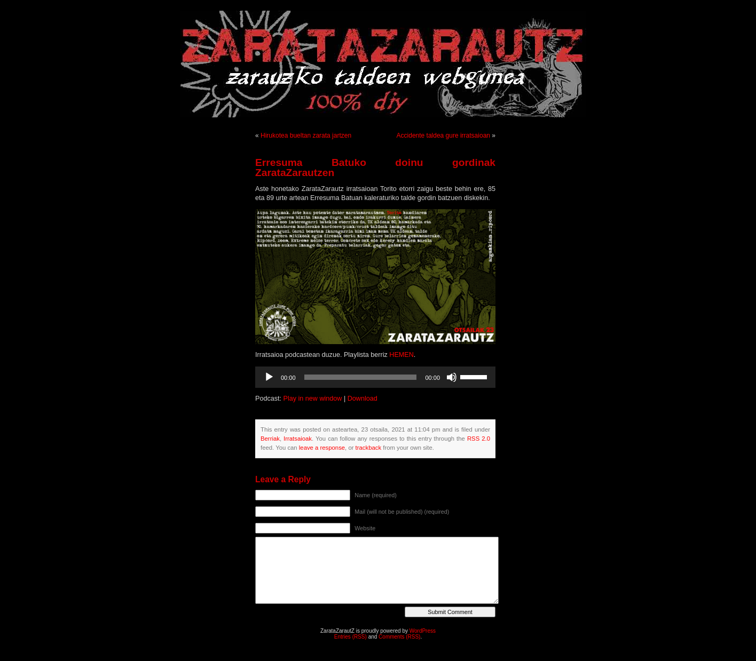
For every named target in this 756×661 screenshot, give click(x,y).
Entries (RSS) (350, 637)
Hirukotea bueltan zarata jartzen (306, 135)
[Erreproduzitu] (269, 377)
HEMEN (401, 355)
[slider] (360, 377)
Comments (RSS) (399, 637)
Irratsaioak (298, 438)
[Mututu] (451, 377)
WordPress (423, 631)
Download (362, 398)
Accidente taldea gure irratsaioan (443, 135)
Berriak (270, 438)
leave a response (322, 447)
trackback (368, 447)
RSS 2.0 (478, 438)
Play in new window (313, 398)
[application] (375, 377)
